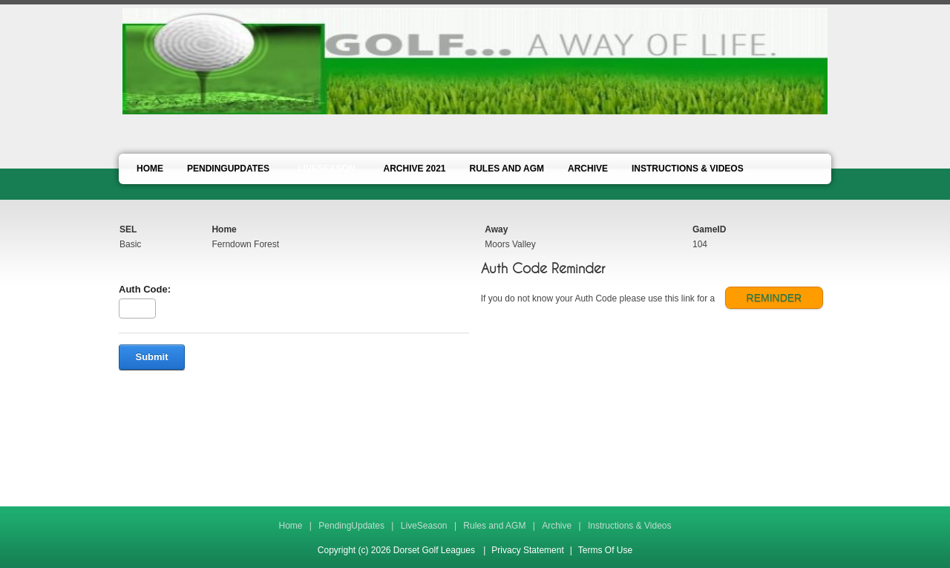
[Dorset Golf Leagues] (475, 60)
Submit (151, 356)
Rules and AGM (494, 525)
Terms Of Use (605, 550)
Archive (556, 525)
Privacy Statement (527, 550)
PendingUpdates (351, 525)
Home (290, 525)
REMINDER (774, 298)
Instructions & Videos (630, 525)
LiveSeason (424, 525)
